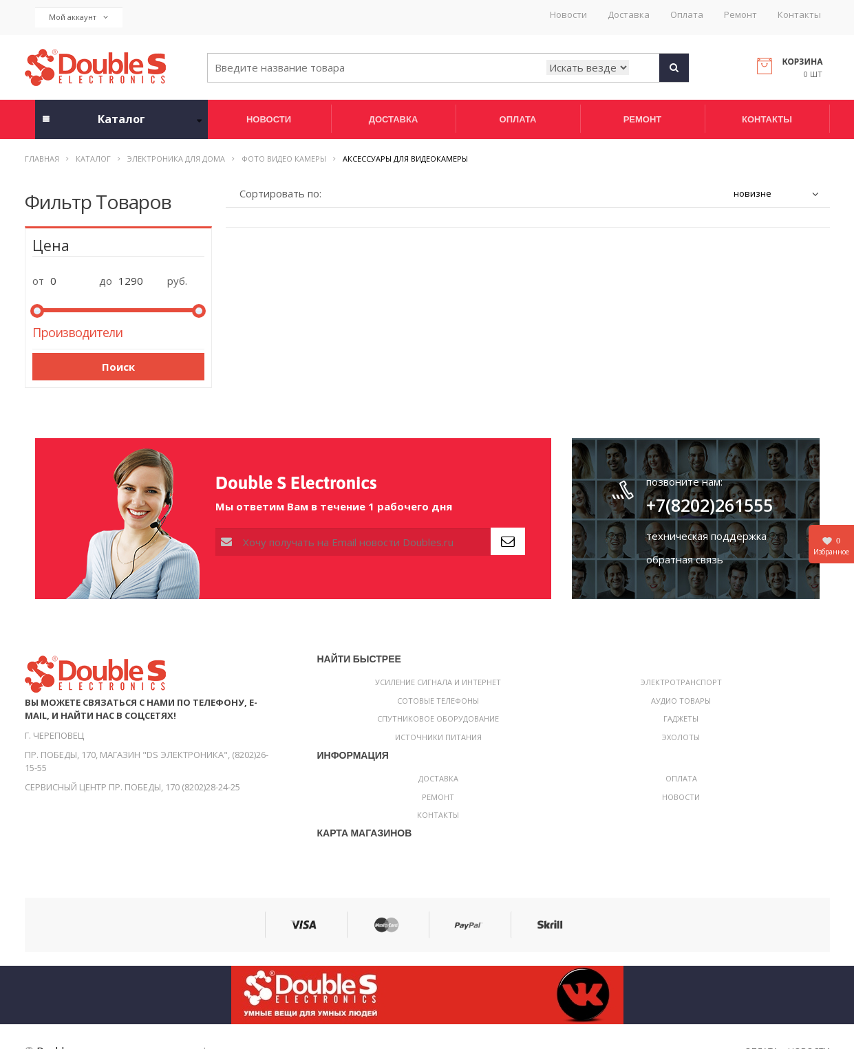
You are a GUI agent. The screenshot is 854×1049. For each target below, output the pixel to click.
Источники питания (438, 737)
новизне (752, 193)
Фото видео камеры (284, 158)
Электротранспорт (681, 682)
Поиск (118, 367)
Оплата (686, 15)
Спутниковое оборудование (438, 718)
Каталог (93, 158)
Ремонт (740, 15)
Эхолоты (681, 737)
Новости (568, 15)
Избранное (831, 545)
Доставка (629, 15)
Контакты (799, 15)
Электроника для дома (176, 158)
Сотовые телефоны (438, 700)
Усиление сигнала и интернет (438, 682)
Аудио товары (681, 700)
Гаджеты (680, 718)
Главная (42, 158)
